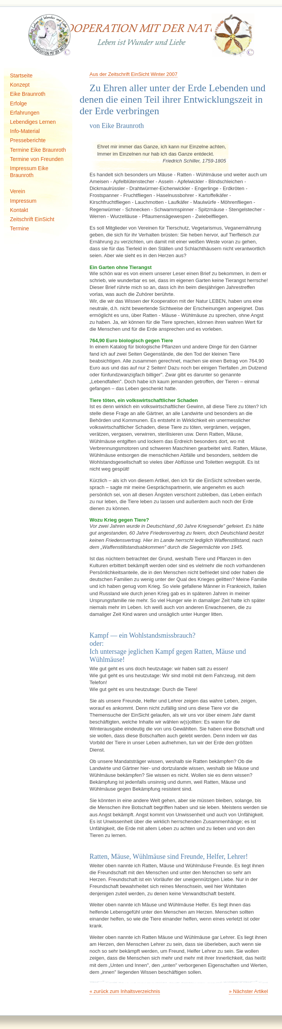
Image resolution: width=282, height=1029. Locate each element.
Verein (17, 191)
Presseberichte (28, 140)
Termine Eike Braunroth (38, 150)
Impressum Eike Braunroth (29, 171)
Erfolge (18, 103)
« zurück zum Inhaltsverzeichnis (125, 991)
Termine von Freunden (37, 159)
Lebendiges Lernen (33, 122)
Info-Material (25, 131)
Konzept (19, 85)
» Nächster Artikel (248, 991)
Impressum (23, 201)
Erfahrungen (24, 113)
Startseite (21, 75)
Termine (19, 228)
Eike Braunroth (28, 94)
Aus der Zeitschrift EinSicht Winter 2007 (134, 74)
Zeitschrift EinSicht (32, 219)
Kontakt (19, 210)
